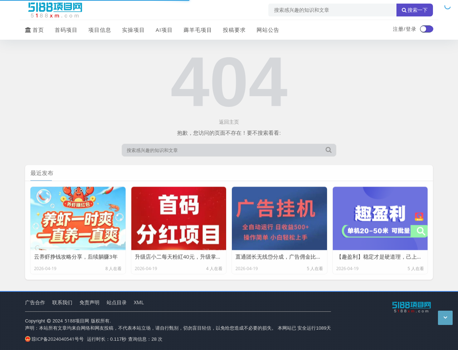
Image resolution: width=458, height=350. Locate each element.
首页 (34, 29)
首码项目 (66, 29)
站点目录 (117, 302)
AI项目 (164, 29)
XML (139, 302)
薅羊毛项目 (198, 29)
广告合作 (35, 302)
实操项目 (133, 29)
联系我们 (62, 302)
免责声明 (89, 302)
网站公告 (268, 29)
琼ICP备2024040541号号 (54, 339)
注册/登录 (404, 28)
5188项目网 (77, 320)
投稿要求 (234, 29)
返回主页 (229, 121)
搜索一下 (415, 10)
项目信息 (99, 29)
